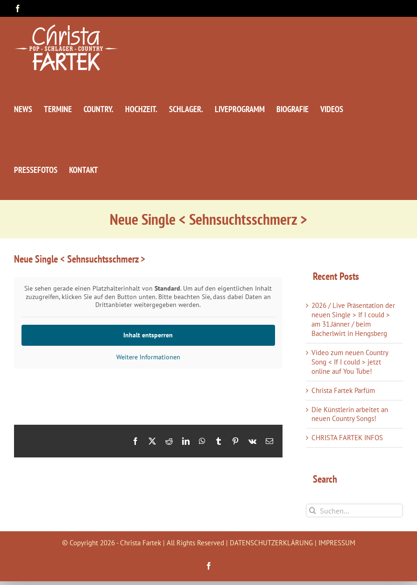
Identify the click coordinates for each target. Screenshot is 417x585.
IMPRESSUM (336, 542)
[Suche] (312, 510)
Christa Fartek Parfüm (343, 390)
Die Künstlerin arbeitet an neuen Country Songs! (349, 414)
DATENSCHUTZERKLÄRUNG (271, 542)
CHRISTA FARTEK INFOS (347, 437)
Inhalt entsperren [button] (148, 334)
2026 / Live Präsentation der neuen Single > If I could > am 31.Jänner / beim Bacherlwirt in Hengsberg (353, 319)
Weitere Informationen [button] (148, 357)
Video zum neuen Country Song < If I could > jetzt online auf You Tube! (349, 362)
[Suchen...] (354, 510)
